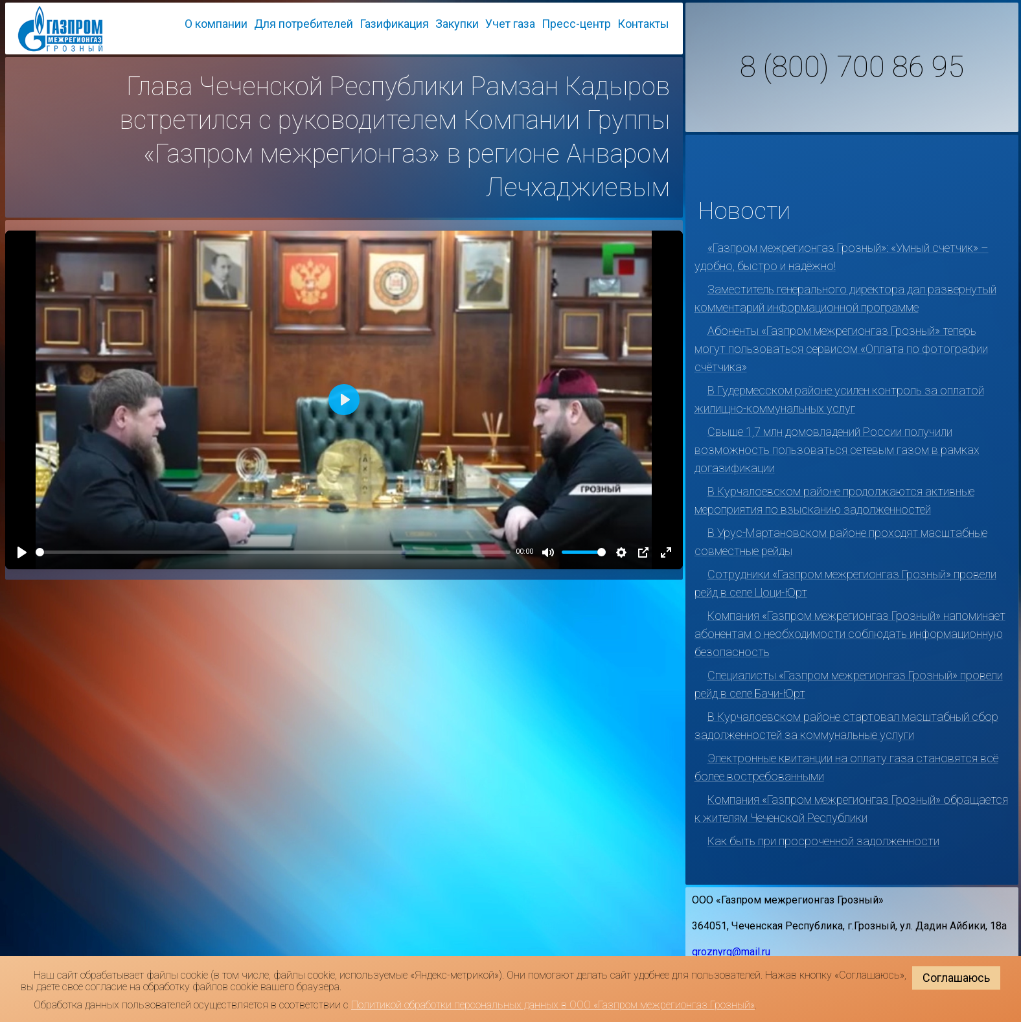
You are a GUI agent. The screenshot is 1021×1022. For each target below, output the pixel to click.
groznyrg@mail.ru (731, 952)
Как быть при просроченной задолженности (823, 841)
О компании (216, 23)
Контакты (643, 23)
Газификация (394, 23)
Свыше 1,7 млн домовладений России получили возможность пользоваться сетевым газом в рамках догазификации (837, 450)
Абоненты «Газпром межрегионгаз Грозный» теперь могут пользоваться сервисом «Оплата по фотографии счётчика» (841, 349)
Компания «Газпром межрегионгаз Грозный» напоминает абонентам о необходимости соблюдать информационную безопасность (849, 634)
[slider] (273, 552)
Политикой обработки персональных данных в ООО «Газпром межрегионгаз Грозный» (553, 1005)
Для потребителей (303, 23)
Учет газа (510, 23)
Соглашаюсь (956, 977)
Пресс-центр (576, 23)
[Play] (22, 552)
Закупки (457, 23)
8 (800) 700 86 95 (852, 67)
